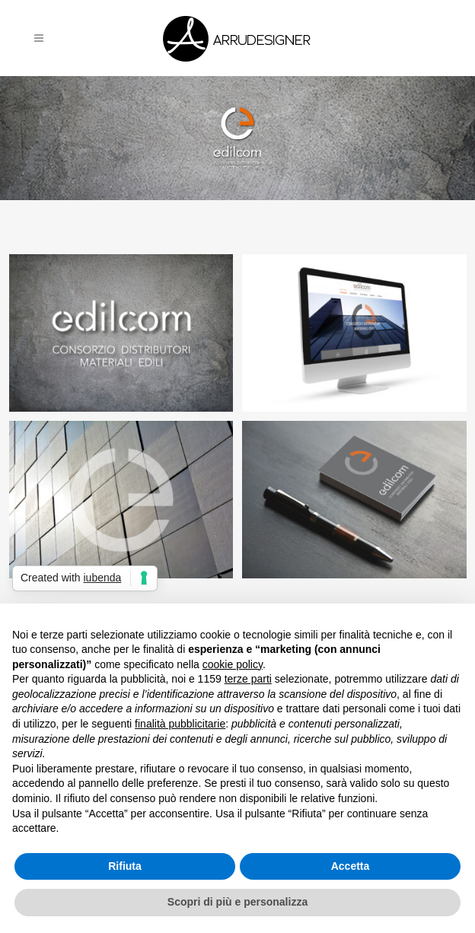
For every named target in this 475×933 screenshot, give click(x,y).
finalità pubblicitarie (180, 724)
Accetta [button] (350, 866)
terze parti (248, 679)
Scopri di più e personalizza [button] (237, 902)
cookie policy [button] (232, 664)
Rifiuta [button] (125, 866)
